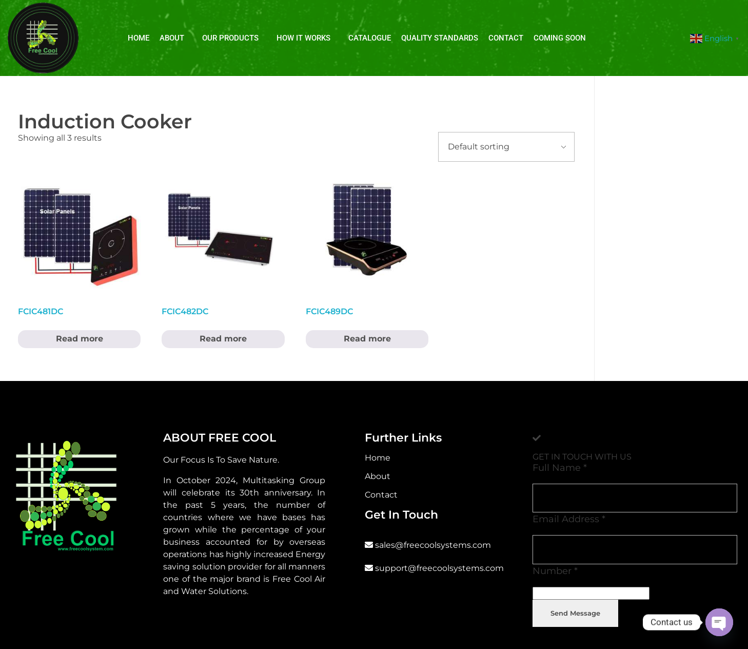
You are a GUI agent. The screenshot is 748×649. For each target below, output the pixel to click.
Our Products (230, 38)
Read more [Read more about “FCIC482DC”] (223, 338)
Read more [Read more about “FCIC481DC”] (79, 338)
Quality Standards (439, 38)
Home (138, 38)
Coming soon (560, 38)
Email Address (569, 518)
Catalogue (369, 38)
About (172, 38)
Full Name (560, 467)
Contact (505, 38)
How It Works (303, 38)
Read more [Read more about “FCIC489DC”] (367, 338)
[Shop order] (506, 147)
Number (555, 570)
